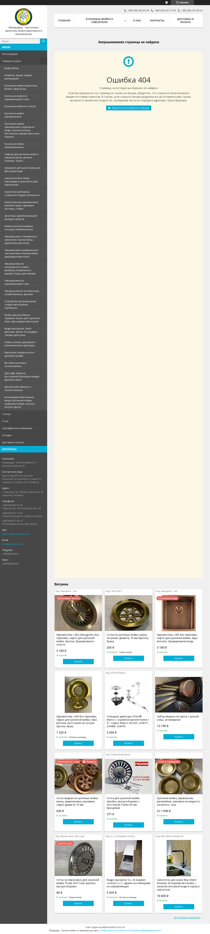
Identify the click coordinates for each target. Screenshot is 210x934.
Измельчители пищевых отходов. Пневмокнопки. (19, 227)
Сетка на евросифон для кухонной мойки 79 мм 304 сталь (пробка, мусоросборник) (77, 883)
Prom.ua (120, 927)
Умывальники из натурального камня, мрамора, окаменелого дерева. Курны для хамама (20, 268)
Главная (64, 20)
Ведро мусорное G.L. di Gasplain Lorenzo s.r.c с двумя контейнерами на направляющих (128, 883)
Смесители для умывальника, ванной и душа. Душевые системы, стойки (22, 205)
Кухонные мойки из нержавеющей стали (17, 97)
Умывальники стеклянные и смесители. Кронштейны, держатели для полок (21, 240)
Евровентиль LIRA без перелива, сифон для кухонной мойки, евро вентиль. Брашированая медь (177, 638)
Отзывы (7, 435)
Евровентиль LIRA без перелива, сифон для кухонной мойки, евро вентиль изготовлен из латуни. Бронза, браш (76, 721)
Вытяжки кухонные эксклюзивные (16, 364)
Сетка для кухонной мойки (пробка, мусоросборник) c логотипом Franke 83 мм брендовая (123, 803)
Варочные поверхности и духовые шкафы (19, 354)
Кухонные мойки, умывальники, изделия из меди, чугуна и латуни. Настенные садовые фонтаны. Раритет (22, 130)
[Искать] (43, 41)
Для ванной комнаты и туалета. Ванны (18, 388)
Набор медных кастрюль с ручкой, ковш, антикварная (178, 718)
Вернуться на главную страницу (130, 107)
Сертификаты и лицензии (17, 428)
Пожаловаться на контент (114, 930)
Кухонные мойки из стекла (20, 106)
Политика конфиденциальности (145, 930)
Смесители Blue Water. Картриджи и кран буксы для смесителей (21, 181)
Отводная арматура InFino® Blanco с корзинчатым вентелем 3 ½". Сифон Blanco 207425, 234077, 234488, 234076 (128, 721)
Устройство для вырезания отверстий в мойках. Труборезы (20, 304)
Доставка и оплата (13, 442)
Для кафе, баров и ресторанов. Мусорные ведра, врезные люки (22, 376)
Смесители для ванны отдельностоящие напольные (22, 193)
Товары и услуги (11, 61)
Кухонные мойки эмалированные (14, 145)
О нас (5, 421)
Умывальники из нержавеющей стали (17, 282)
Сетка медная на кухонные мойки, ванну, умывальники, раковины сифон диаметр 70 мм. (77, 801)
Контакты (157, 20)
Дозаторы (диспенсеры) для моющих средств (21, 217)
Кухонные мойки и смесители (99, 21)
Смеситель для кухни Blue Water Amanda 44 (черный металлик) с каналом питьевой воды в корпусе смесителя (178, 884)
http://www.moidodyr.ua (15, 534)
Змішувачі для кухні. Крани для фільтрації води (22, 169)
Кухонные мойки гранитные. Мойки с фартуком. (21, 87)
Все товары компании (187, 917)
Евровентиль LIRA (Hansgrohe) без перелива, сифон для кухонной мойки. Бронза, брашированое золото (77, 639)
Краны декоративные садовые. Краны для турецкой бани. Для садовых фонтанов (22, 318)
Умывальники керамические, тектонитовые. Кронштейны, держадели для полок (22, 253)
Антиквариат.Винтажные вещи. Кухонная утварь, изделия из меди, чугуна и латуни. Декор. (20, 402)
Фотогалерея (10, 54)
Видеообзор (12, 68)
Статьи (6, 414)
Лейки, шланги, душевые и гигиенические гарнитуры (20, 343)
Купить (78, 661)
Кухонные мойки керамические (14, 115)
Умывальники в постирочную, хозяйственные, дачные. (22, 292)
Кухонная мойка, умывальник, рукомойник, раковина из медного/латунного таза (178, 801)
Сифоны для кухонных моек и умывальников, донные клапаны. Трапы (21, 157)
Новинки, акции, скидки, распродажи (18, 77)
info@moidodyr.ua (12, 544)
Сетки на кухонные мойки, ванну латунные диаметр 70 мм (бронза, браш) (128, 638)
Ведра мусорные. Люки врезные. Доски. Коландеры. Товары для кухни (21, 332)
